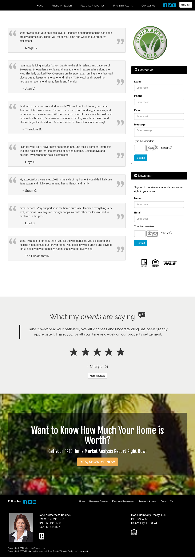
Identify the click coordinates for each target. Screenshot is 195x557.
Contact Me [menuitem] (148, 5)
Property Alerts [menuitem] (123, 5)
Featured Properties (123, 501)
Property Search (98, 501)
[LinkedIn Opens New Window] (174, 4)
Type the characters (144, 141)
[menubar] (96, 5)
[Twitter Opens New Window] (169, 4)
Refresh (164, 147)
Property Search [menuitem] (62, 5)
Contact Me (167, 501)
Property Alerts (147, 501)
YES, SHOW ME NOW (97, 462)
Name (137, 81)
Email (185, 4)
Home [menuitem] (40, 5)
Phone (138, 95)
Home (82, 501)
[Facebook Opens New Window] (165, 4)
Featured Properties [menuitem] (93, 5)
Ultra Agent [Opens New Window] (83, 551)
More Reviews (97, 375)
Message (139, 124)
